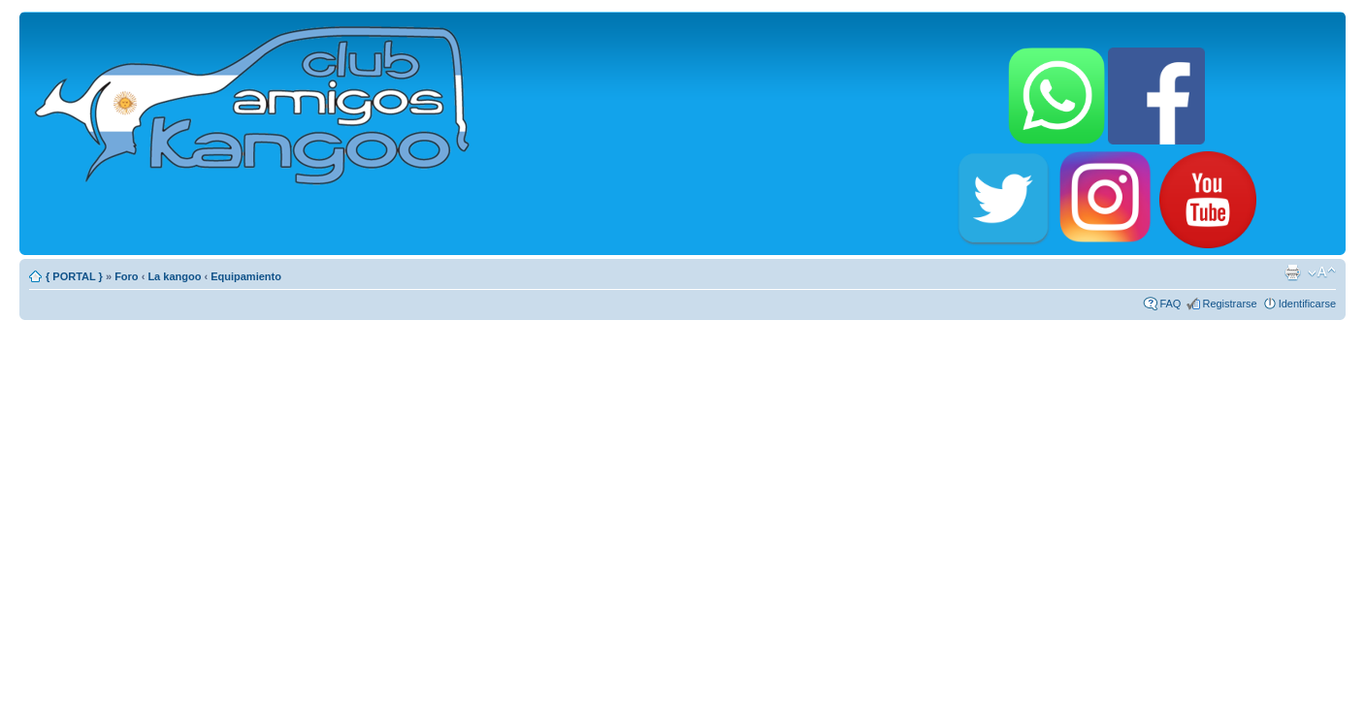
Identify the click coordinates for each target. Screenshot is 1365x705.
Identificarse (1307, 303)
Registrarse (1229, 303)
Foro (126, 276)
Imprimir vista (1292, 272)
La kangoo (174, 276)
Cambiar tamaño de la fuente (1322, 272)
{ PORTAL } (74, 276)
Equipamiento (246, 276)
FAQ (1170, 303)
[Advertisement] (683, 459)
